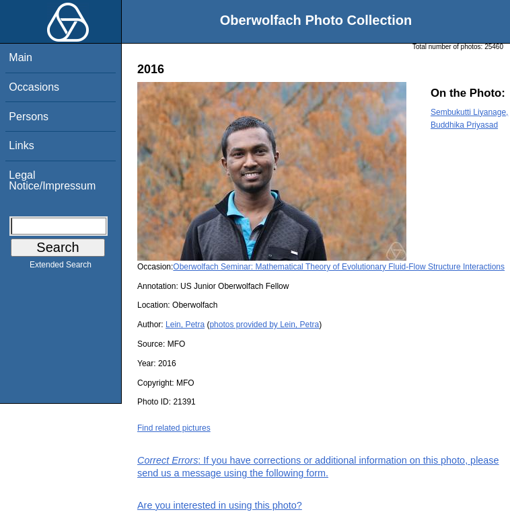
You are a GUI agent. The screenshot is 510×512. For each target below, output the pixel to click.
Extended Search (61, 267)
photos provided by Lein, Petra (264, 324)
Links (21, 145)
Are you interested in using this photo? (219, 505)
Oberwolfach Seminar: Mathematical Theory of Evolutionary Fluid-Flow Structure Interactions (339, 266)
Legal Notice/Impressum (52, 180)
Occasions (34, 87)
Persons (28, 116)
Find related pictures (174, 428)
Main (20, 57)
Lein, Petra (185, 324)
